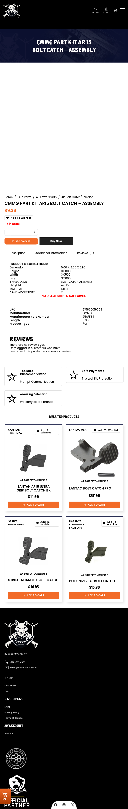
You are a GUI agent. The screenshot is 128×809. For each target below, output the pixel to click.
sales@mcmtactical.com (23, 667)
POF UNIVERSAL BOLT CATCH (92, 581)
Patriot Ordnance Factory (76, 524)
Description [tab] (17, 253)
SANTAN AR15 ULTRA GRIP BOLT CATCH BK (33, 488)
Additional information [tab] (51, 253)
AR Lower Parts (46, 197)
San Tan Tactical (15, 431)
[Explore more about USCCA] (17, 791)
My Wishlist (10, 686)
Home (8, 197)
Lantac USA (77, 430)
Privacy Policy (11, 712)
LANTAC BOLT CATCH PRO (90, 488)
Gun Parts (24, 197)
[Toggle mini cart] (115, 10)
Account (9, 733)
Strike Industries (16, 522)
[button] (33, 505)
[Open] (122, 10)
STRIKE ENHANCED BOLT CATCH (33, 580)
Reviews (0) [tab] (85, 253)
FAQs (7, 707)
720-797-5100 (17, 662)
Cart (6, 691)
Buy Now (56, 241)
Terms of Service (13, 718)
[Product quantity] (21, 232)
